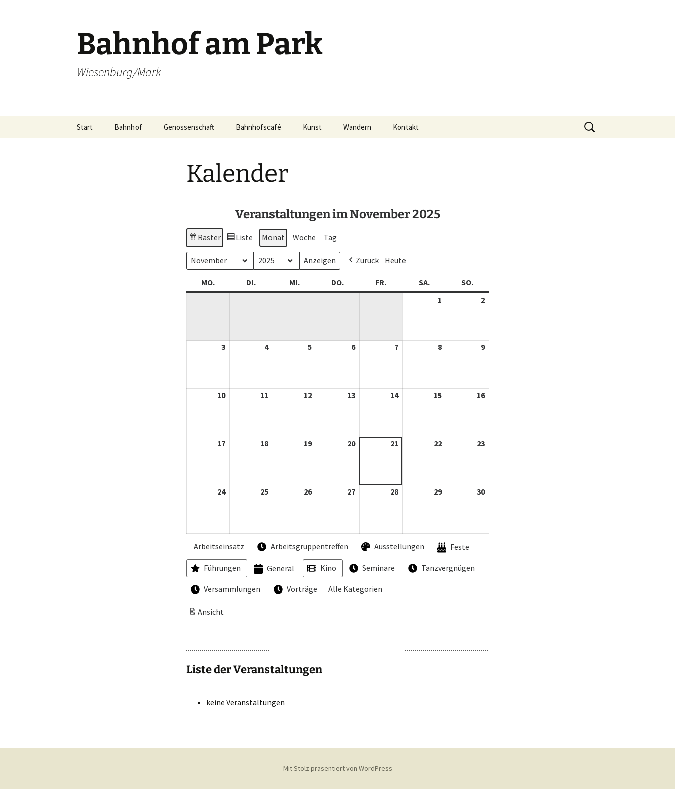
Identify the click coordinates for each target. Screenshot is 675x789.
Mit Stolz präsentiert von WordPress (337, 768)
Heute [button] (395, 260)
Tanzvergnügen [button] (440, 568)
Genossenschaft (189, 127)
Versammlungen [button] (224, 590)
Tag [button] (330, 237)
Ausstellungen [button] (391, 546)
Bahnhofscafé (258, 127)
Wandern (357, 127)
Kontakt (406, 127)
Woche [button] (304, 237)
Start (85, 127)
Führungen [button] (215, 568)
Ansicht (207, 614)
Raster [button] (204, 239)
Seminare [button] (371, 568)
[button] (362, 260)
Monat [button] (273, 237)
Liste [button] (239, 239)
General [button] (273, 569)
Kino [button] (320, 568)
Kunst (312, 127)
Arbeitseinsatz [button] (216, 546)
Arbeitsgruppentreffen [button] (301, 546)
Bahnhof (128, 127)
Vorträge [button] (294, 590)
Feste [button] (452, 547)
